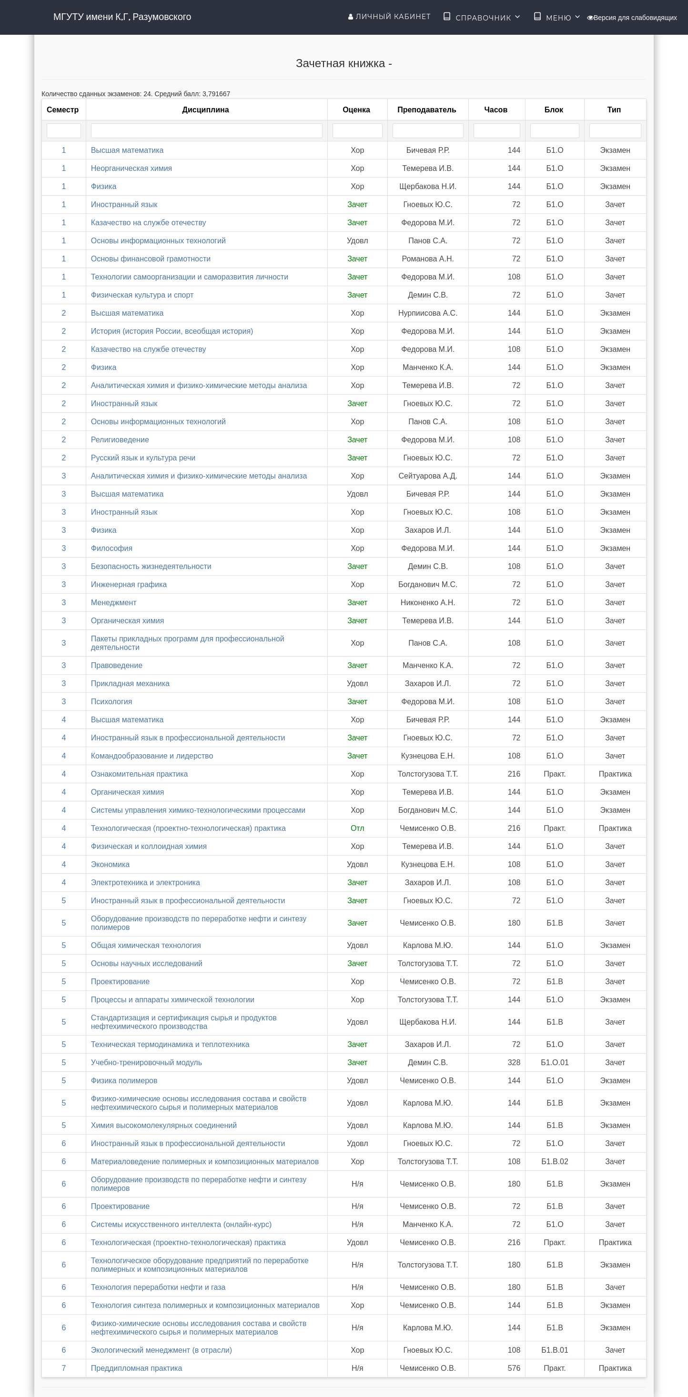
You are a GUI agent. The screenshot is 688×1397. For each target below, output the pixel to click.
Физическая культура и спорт (142, 295)
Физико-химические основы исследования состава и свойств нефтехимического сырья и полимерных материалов (199, 1103)
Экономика (110, 864)
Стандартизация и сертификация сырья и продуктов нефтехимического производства (184, 1022)
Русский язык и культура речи (143, 458)
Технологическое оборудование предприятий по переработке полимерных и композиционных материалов (200, 1265)
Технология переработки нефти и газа (158, 1287)
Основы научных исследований (146, 963)
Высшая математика (127, 150)
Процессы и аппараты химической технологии (172, 1000)
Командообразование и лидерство (152, 756)
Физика (104, 186)
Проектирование (120, 982)
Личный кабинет (389, 16)
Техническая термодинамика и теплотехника (170, 1044)
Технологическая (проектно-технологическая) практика (188, 828)
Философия (111, 548)
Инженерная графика (129, 584)
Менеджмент (114, 603)
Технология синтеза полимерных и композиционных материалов (205, 1305)
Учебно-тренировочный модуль (146, 1062)
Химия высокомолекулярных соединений (164, 1125)
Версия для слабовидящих (632, 17)
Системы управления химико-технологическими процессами (198, 810)
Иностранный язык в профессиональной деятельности (188, 738)
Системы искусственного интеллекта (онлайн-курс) (181, 1224)
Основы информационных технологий (158, 241)
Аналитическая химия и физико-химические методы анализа (199, 385)
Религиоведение (120, 440)
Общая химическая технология (146, 945)
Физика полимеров (124, 1081)
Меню (557, 17)
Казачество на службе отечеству (148, 223)
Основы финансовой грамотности (151, 259)
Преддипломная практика (136, 1368)
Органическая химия (127, 621)
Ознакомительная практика (139, 774)
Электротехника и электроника (145, 882)
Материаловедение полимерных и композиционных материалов (205, 1162)
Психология (111, 702)
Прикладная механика (130, 683)
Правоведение (116, 665)
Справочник (482, 17)
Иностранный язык (124, 204)
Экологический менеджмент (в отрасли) (161, 1350)
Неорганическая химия (131, 168)
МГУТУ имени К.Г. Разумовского (122, 16)
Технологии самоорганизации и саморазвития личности (189, 277)
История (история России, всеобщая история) (172, 331)
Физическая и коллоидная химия (149, 846)
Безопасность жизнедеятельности (151, 566)
